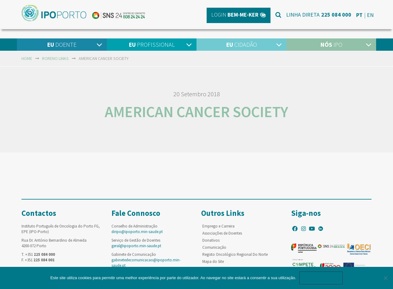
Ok (321, 277)
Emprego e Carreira (218, 226)
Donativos (211, 240)
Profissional (152, 44)
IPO (331, 44)
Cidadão (241, 44)
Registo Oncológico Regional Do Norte (235, 254)
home (26, 58)
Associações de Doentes (222, 233)
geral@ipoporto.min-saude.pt (136, 245)
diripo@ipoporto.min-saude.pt (137, 231)
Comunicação (214, 247)
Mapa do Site (213, 261)
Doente (61, 44)
